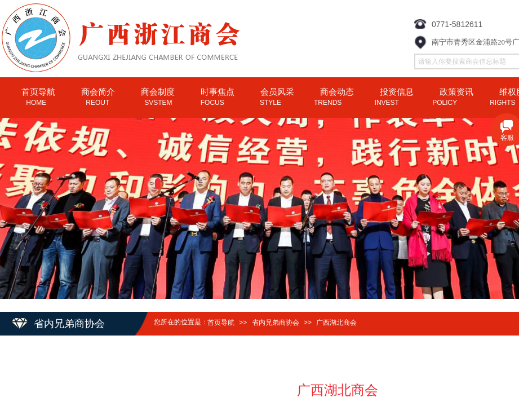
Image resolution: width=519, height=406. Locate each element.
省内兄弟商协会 (275, 322)
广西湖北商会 (336, 322)
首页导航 (220, 322)
